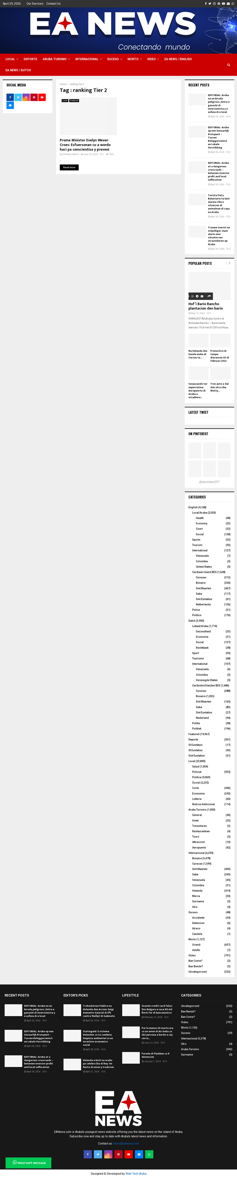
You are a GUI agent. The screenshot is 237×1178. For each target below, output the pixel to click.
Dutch (191, 620)
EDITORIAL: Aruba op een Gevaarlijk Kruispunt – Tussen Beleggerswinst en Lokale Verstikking (39, 1036)
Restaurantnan (201, 831)
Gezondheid (203, 631)
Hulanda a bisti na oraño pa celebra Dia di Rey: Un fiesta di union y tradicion (98, 1063)
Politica (196, 777)
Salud (195, 766)
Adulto (196, 950)
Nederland (202, 717)
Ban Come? (195, 960)
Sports (196, 539)
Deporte (30, 59)
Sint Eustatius (204, 599)
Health (200, 518)
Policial (196, 771)
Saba (199, 593)
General (197, 815)
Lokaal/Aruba (200, 626)
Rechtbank (202, 647)
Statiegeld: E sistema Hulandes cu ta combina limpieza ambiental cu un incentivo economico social (98, 1038)
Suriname (198, 901)
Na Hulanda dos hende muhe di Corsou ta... (197, 354)
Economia (198, 793)
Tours (195, 836)
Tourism (197, 545)
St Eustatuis (195, 744)
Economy (201, 523)
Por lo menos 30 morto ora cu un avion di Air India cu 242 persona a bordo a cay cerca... (157, 1033)
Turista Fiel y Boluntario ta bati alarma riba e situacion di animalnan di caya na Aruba (219, 203)
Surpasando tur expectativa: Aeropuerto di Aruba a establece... (197, 390)
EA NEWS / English (178, 59)
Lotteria (196, 798)
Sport (195, 653)
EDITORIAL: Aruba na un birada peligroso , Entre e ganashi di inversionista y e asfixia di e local (219, 103)
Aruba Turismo (55, 59)
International (200, 550)
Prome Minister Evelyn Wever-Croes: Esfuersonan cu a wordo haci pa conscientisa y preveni (85, 145)
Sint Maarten (203, 588)
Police (196, 609)
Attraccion (198, 842)
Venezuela (202, 555)
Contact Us (53, 3)
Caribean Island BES (204, 572)
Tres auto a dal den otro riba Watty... (219, 387)
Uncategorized (197, 971)
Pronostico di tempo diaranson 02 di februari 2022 (219, 356)
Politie (196, 723)
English (193, 507)
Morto (133, 59)
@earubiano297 (209, 482)
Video (151, 59)
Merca (196, 896)
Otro (195, 906)
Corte (195, 788)
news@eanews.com (126, 1143)
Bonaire (201, 582)
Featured (74, 101)
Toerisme (198, 658)
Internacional (87, 59)
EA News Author (71, 154)
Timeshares (199, 825)
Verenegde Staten (207, 680)
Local (10, 59)
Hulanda (197, 890)
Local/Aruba (199, 512)
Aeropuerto (199, 847)
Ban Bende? (195, 966)
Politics (196, 615)
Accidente (198, 917)
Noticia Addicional (203, 804)
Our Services (35, 3)
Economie (202, 636)
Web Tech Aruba (136, 1173)
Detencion (198, 923)
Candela (197, 933)
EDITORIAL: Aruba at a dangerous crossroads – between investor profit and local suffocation (218, 171)
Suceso (113, 59)
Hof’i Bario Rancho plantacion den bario (205, 306)
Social (200, 534)
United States (204, 566)
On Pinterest (198, 433)
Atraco (196, 928)
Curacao (201, 577)
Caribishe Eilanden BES (206, 685)
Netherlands (203, 604)
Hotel (195, 820)
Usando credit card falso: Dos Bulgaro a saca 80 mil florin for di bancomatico (157, 1009)
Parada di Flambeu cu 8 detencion (155, 1055)
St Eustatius (195, 750)
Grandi (196, 944)
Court (199, 528)
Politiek (196, 728)
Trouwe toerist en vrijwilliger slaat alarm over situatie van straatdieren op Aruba (219, 235)
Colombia (202, 561)
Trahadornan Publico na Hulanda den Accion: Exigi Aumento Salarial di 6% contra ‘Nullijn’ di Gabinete (99, 1011)
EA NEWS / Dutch (18, 70)
